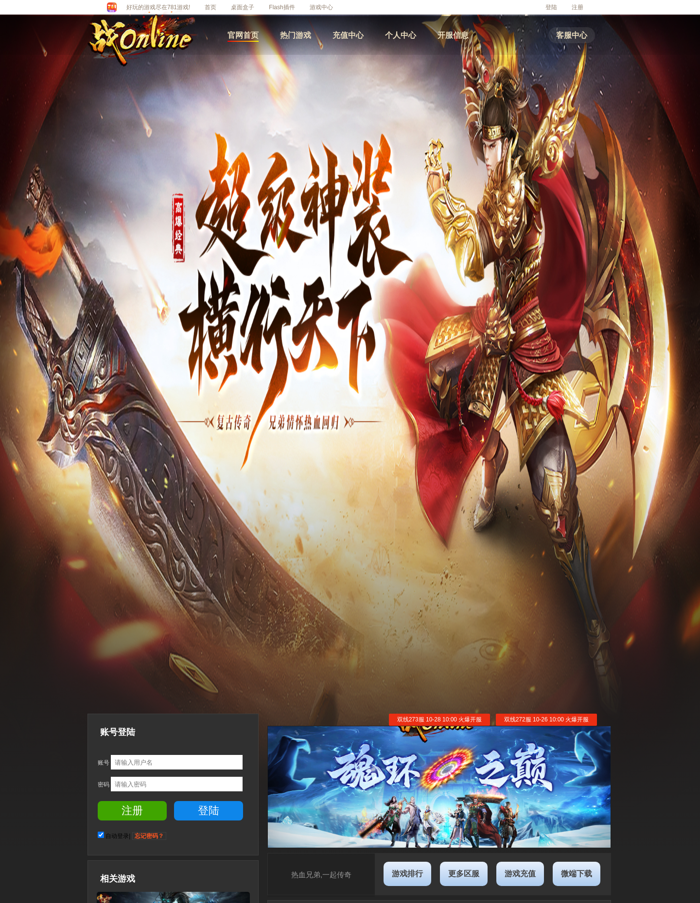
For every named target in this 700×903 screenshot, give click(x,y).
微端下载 (576, 874)
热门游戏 (295, 35)
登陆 (551, 7)
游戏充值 (520, 874)
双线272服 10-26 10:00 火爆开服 (546, 719)
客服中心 (571, 35)
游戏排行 (407, 874)
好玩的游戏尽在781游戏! (158, 7)
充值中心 (348, 35)
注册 (577, 7)
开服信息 (453, 35)
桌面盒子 (242, 7)
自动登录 (117, 836)
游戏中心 (321, 7)
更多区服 (463, 874)
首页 (210, 7)
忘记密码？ (149, 836)
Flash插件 (282, 7)
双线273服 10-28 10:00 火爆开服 (439, 719)
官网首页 (243, 35)
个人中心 (400, 35)
